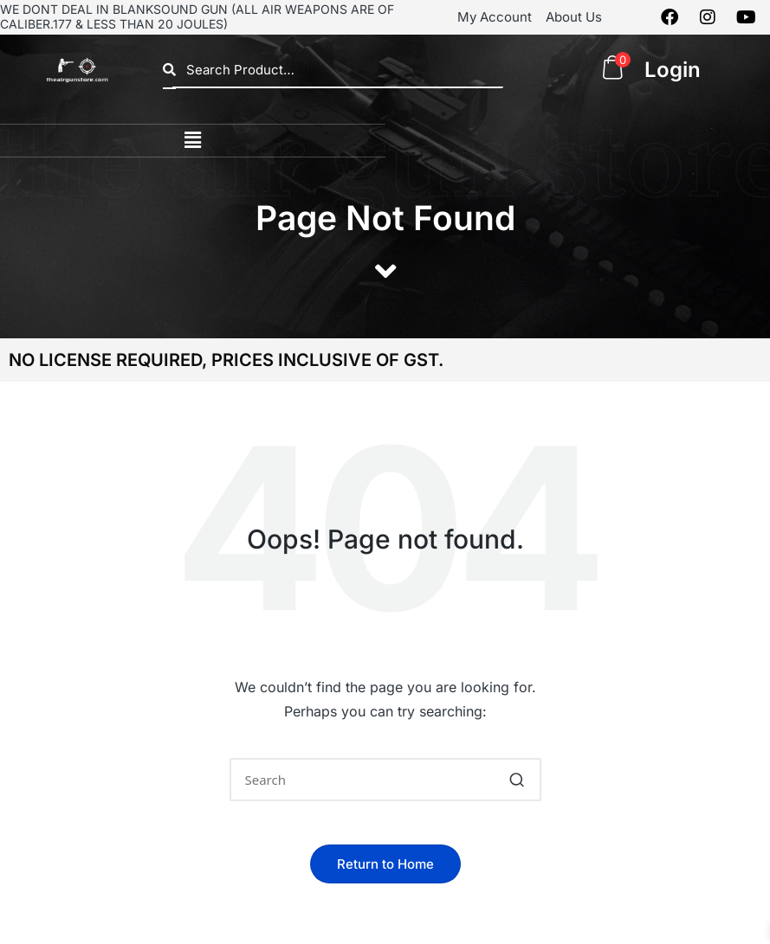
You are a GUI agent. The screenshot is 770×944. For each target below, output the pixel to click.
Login (672, 69)
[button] (192, 141)
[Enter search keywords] (385, 779)
